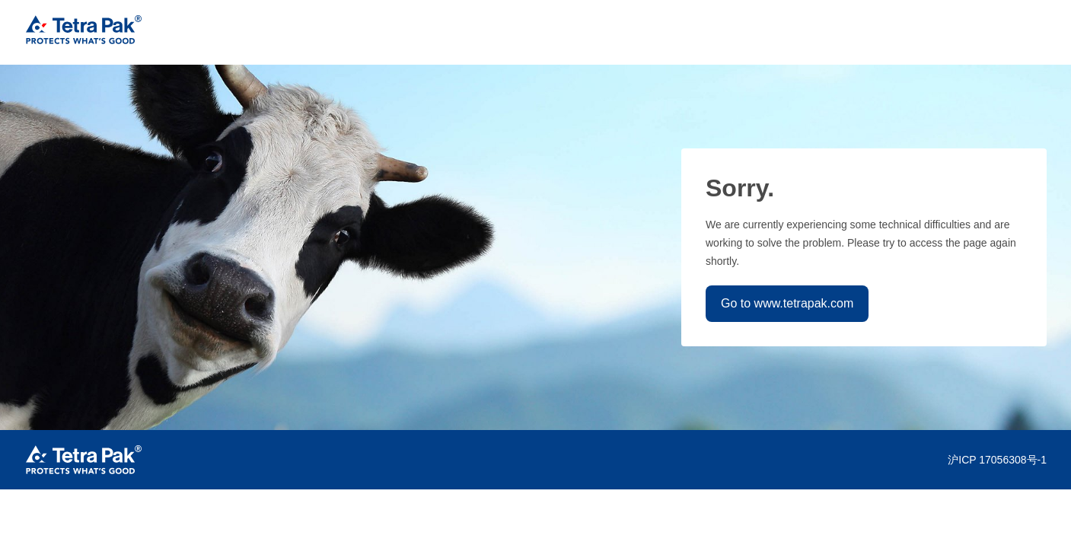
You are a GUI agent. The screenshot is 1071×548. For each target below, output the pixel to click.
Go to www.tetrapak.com (787, 303)
